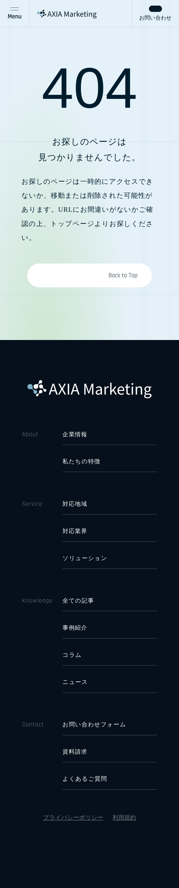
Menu (15, 14)
